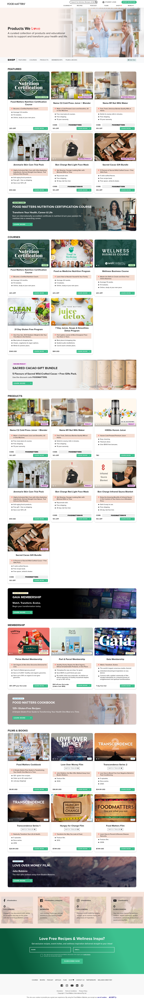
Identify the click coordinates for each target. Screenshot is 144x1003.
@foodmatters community (53, 900)
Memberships (57, 60)
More (130, 5)
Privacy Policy (83, 991)
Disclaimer (60, 991)
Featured (22, 60)
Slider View (131, 60)
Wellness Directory (105, 980)
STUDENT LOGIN (109, 2)
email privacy (86, 954)
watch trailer (72, 768)
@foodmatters (12, 900)
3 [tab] (57, 97)
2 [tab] (12, 97)
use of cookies (102, 997)
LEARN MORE (40, 128)
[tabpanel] (29, 85)
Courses (66, 5)
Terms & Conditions (71, 991)
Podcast (93, 5)
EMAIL (77, 949)
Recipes (80, 5)
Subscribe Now (72, 961)
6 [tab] (107, 424)
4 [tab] (59, 97)
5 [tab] (61, 97)
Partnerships (91, 980)
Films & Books (71, 60)
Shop (119, 5)
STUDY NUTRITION (129, 2)
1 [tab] (10, 97)
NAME (33, 949)
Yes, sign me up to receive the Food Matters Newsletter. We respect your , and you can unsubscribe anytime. (67, 955)
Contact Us (80, 980)
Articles (58, 980)
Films (106, 5)
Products (44, 60)
